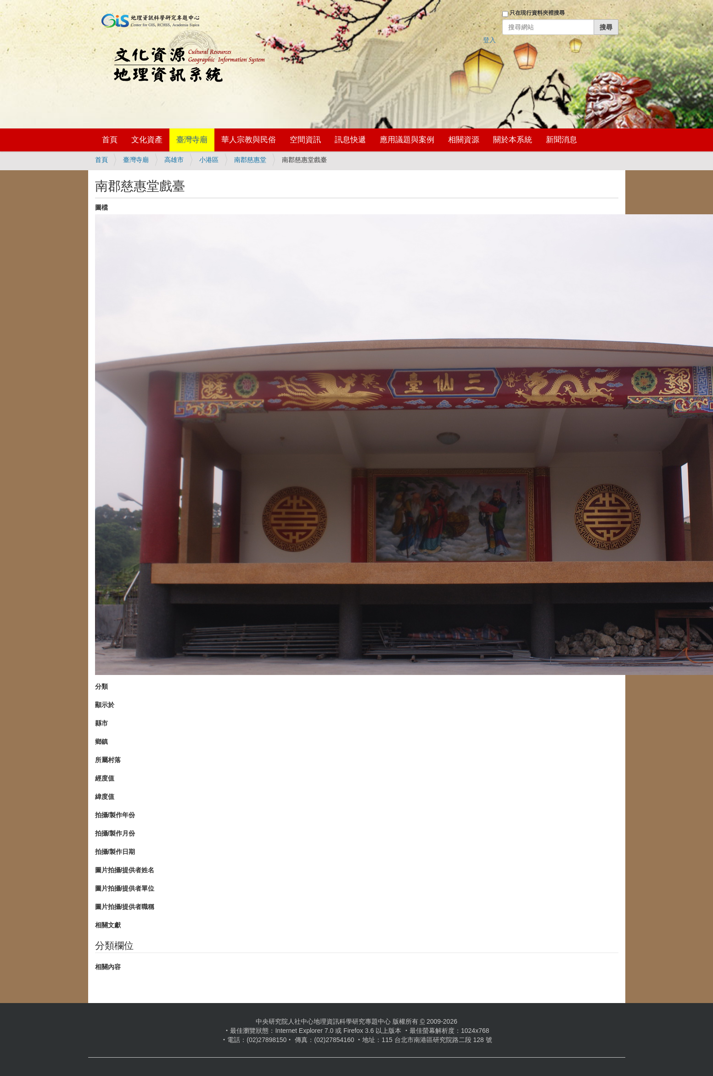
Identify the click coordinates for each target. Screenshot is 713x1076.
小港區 (209, 159)
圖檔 (101, 207)
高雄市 (174, 159)
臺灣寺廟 (192, 139)
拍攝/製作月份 (115, 833)
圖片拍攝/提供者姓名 (125, 870)
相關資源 (463, 139)
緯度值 (104, 796)
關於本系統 (512, 139)
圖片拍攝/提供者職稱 (125, 906)
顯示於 (104, 704)
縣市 (101, 723)
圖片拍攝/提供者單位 (125, 888)
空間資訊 (305, 139)
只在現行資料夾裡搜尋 (537, 13)
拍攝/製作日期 (115, 851)
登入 (489, 40)
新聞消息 (561, 139)
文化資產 (147, 139)
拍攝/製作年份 (115, 815)
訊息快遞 (350, 139)
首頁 (110, 139)
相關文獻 (108, 925)
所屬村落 (108, 760)
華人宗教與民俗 (248, 139)
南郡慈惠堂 (250, 159)
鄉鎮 (101, 741)
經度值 (104, 778)
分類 (101, 686)
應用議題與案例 (407, 139)
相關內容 (108, 966)
